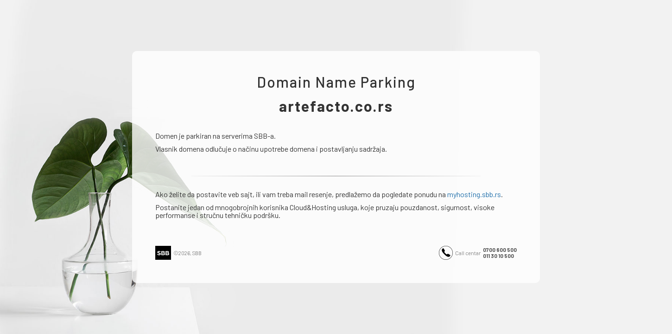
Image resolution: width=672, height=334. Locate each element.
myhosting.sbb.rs (474, 194)
